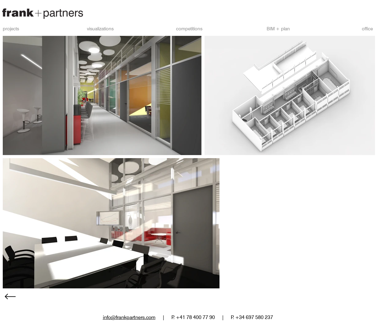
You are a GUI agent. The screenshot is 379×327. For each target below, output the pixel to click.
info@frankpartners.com (129, 317)
